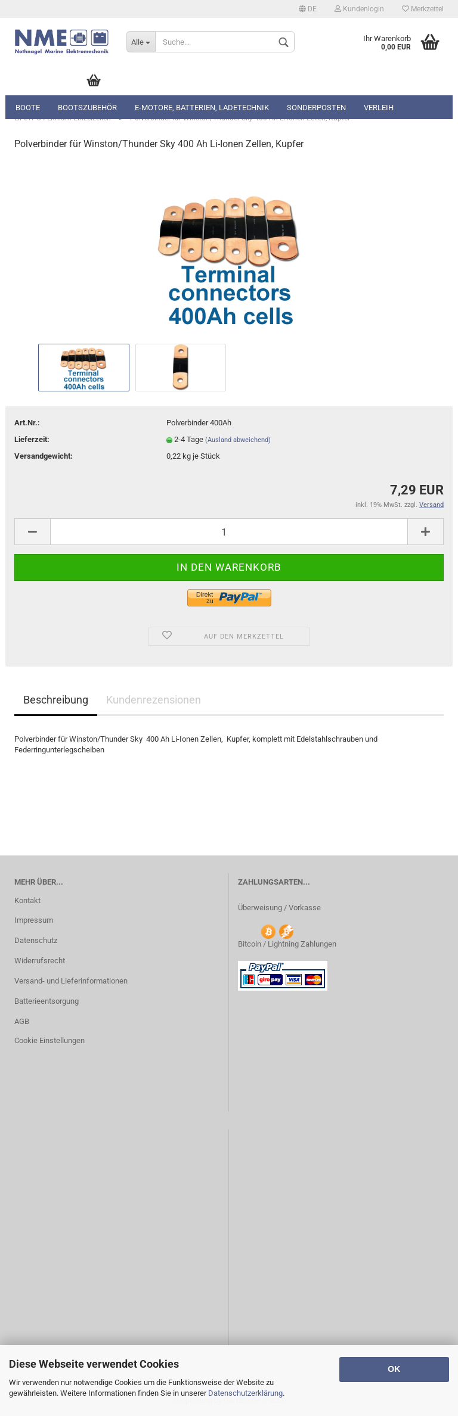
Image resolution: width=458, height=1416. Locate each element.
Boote (28, 107)
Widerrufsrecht (39, 960)
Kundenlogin (359, 9)
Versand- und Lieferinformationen (71, 980)
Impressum (33, 920)
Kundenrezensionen (153, 699)
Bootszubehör (87, 107)
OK (394, 1369)
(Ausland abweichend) (238, 440)
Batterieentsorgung (46, 1001)
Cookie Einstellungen (49, 1040)
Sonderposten (316, 107)
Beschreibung (55, 699)
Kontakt (27, 900)
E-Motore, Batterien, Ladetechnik (202, 107)
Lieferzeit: (31, 439)
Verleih (379, 107)
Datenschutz (35, 940)
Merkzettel (423, 9)
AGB (21, 1021)
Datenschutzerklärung (245, 1393)
